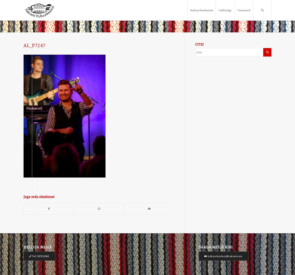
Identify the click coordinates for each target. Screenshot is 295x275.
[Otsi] (262, 10)
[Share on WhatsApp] (99, 208)
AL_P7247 (34, 45)
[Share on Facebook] (49, 208)
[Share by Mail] (149, 208)
